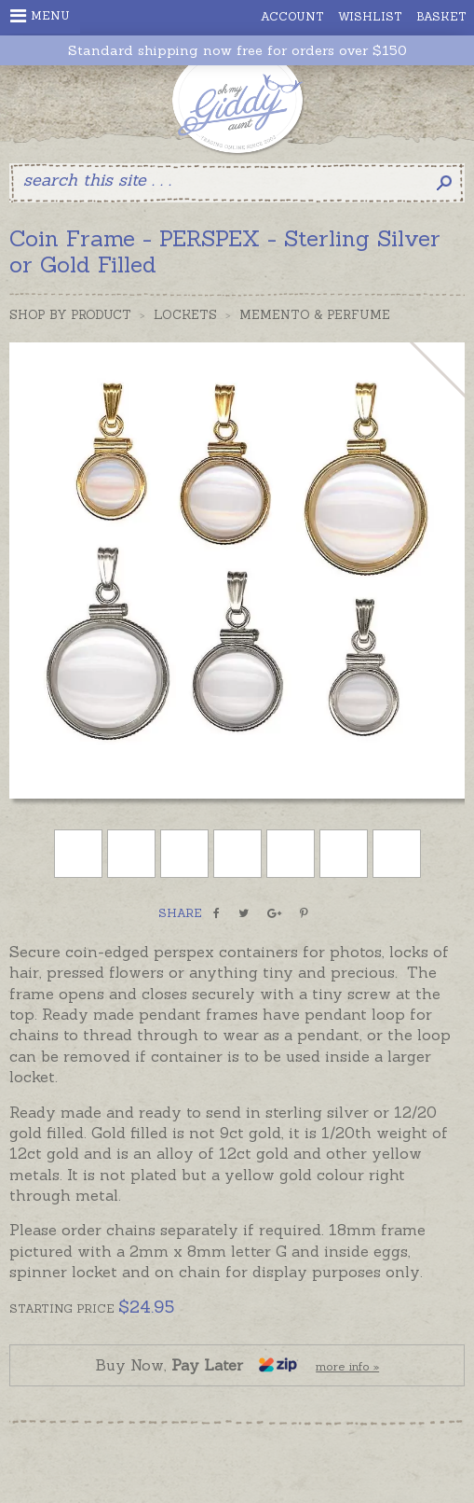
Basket (441, 16)
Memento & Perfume (314, 315)
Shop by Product (70, 315)
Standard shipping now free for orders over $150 (237, 51)
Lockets (185, 315)
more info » (347, 1366)
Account (292, 16)
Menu (40, 16)
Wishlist (370, 16)
